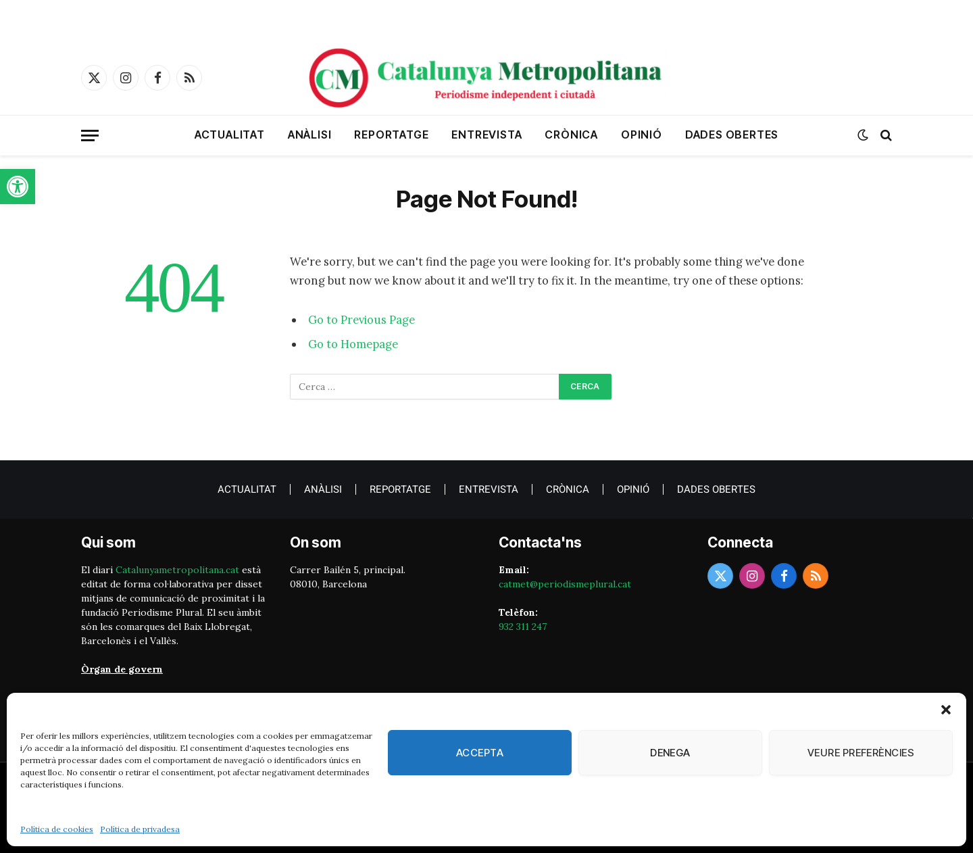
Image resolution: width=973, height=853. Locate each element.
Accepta (479, 752)
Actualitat (230, 134)
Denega (670, 752)
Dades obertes (731, 134)
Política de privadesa (140, 829)
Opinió (641, 134)
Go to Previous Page (361, 319)
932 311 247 (523, 626)
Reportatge (391, 134)
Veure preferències (860, 752)
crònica (571, 134)
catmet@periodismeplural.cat (565, 584)
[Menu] (90, 135)
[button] (17, 186)
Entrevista (486, 134)
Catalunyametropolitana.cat (177, 570)
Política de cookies (56, 829)
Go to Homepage (353, 344)
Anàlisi (310, 134)
